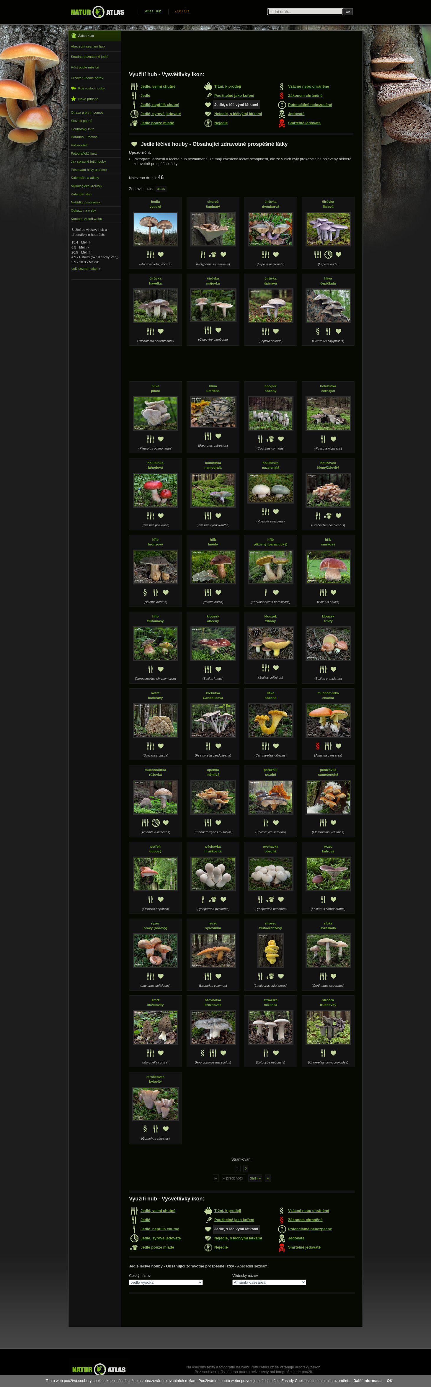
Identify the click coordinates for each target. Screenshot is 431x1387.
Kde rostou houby (88, 88)
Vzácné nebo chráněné (308, 86)
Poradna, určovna (84, 137)
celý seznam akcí (84, 268)
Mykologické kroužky (86, 186)
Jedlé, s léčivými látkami (236, 104)
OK (389, 1380)
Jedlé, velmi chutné (158, 86)
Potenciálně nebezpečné (310, 104)
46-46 (161, 189)
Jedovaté (296, 114)
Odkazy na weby (83, 210)
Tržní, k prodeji (227, 86)
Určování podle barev (87, 78)
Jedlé (145, 95)
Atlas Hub (153, 11)
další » (255, 1178)
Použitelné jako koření (234, 95)
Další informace (367, 1380)
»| (268, 1178)
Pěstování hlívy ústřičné (89, 169)
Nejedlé (221, 123)
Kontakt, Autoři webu (86, 218)
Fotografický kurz (84, 153)
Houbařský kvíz (82, 129)
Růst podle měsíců (85, 67)
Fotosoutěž (79, 145)
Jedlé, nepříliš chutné (160, 104)
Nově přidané (85, 99)
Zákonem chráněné (305, 95)
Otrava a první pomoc (87, 112)
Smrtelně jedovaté (304, 123)
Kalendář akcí (81, 194)
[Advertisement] (236, 50)
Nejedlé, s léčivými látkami (238, 114)
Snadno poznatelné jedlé (89, 56)
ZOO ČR (181, 11)
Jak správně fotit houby (88, 161)
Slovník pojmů (81, 120)
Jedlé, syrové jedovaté (161, 114)
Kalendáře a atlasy (85, 177)
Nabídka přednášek (85, 202)
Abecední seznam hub (88, 46)
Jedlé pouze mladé (157, 123)
